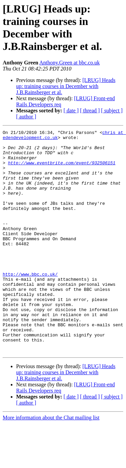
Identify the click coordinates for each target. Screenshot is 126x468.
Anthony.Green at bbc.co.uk (69, 62)
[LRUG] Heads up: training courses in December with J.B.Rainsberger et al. (65, 86)
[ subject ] (112, 110)
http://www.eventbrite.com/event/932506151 (62, 170)
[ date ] (71, 110)
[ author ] (26, 116)
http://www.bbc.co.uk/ (30, 303)
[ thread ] (90, 110)
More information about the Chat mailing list (51, 462)
